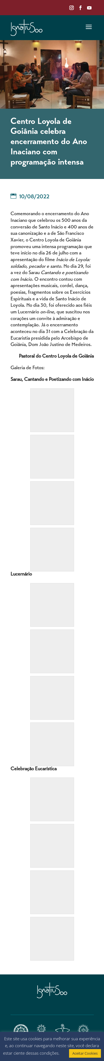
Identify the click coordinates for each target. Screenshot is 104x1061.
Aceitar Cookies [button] (85, 1053)
